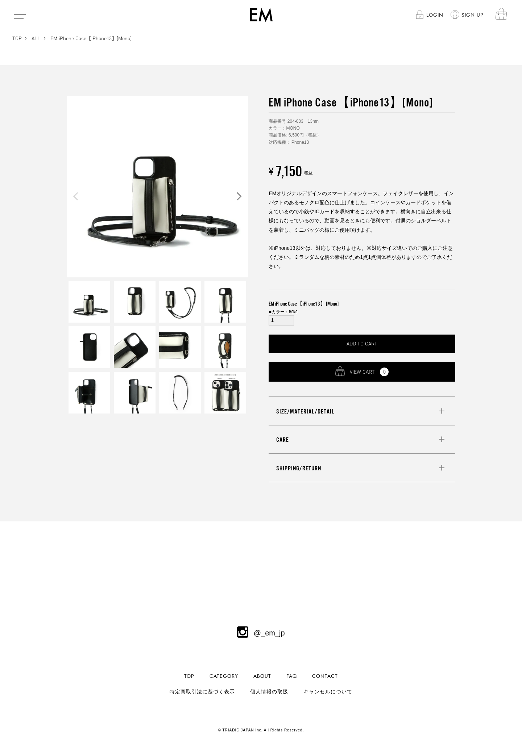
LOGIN (434, 15)
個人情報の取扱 (269, 691)
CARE (282, 439)
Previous (75, 196)
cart (501, 14)
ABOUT (262, 676)
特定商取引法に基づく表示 (202, 691)
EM (261, 14)
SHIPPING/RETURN (298, 468)
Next (239, 196)
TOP (17, 38)
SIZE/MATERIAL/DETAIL (305, 411)
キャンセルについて (327, 691)
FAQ (291, 676)
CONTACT (325, 676)
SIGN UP (472, 15)
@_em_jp (261, 633)
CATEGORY (224, 676)
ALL (36, 38)
